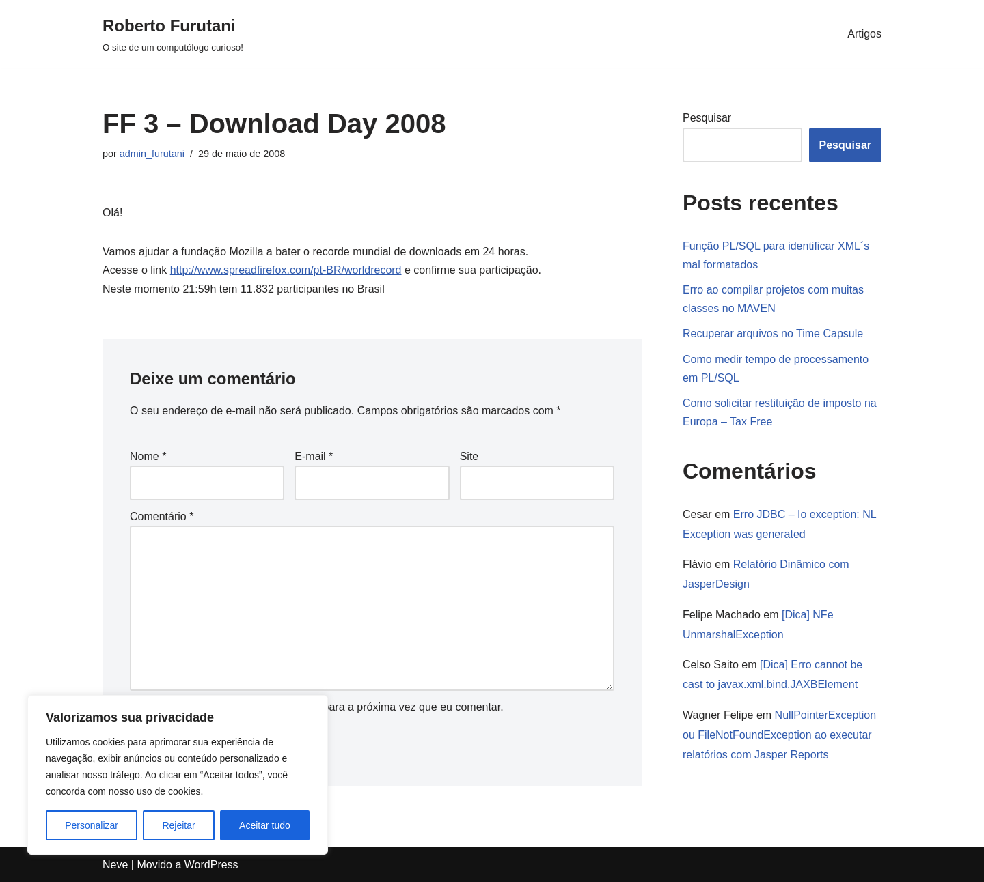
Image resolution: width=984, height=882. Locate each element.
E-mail (314, 456)
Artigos (864, 34)
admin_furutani (152, 153)
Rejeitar (178, 825)
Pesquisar (707, 118)
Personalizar (91, 825)
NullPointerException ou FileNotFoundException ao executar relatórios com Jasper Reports (779, 734)
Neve (115, 864)
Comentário (161, 516)
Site (469, 456)
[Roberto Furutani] (172, 33)
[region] (177, 775)
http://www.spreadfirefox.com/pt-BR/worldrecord (286, 270)
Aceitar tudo (264, 825)
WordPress (211, 864)
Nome (148, 456)
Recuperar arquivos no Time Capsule (773, 333)
